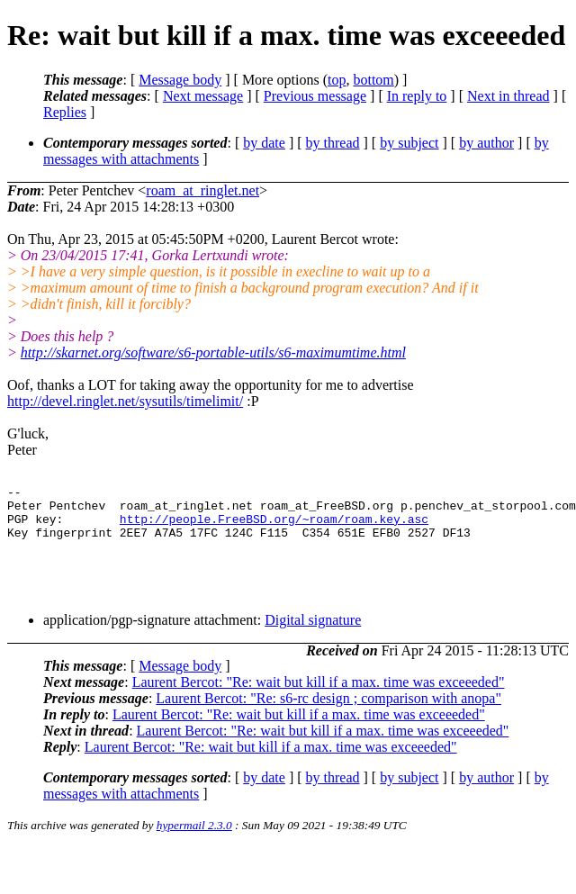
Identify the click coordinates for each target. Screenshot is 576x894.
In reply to (417, 96)
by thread (333, 142)
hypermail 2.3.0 (194, 838)
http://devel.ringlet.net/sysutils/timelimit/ (125, 401)
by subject (409, 142)
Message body (180, 79)
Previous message (315, 96)
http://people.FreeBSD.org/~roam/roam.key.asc (274, 527)
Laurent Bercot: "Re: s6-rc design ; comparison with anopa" (328, 711)
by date (264, 142)
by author (486, 142)
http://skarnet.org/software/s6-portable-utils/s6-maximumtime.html (213, 352)
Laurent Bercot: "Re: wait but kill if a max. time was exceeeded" (318, 695)
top (337, 79)
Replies (64, 112)
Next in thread (508, 96)
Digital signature (313, 633)
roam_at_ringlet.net (202, 190)
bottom (373, 79)
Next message (203, 96)
